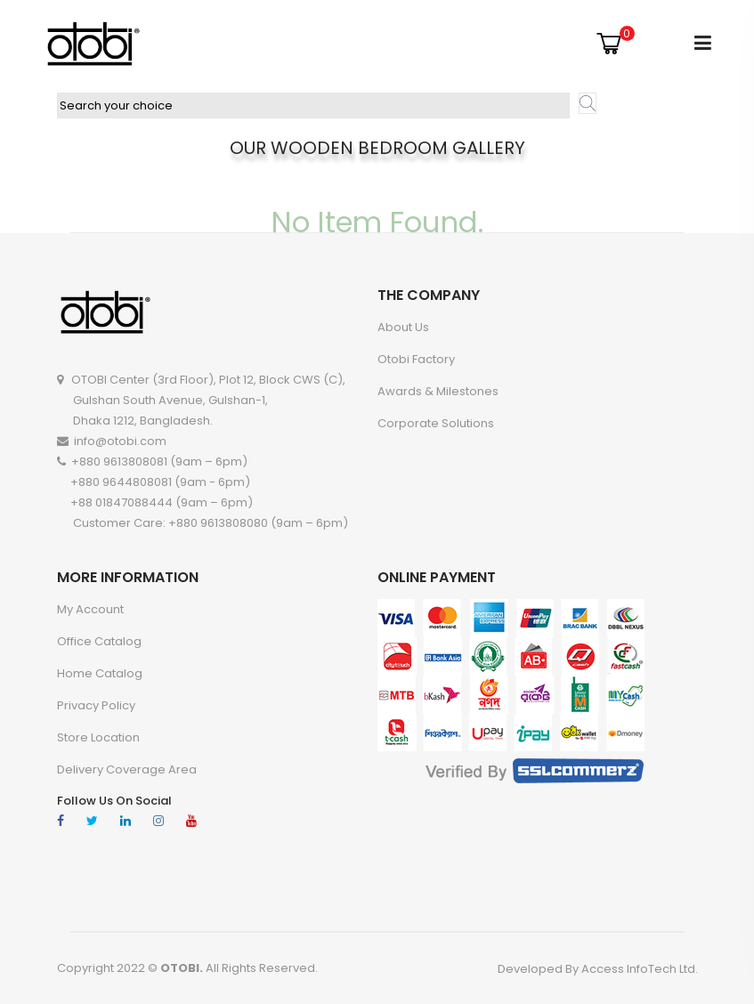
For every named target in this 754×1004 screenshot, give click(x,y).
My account (90, 609)
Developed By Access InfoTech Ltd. (598, 968)
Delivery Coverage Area (127, 769)
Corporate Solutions (435, 423)
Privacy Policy (96, 705)
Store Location (98, 737)
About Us (403, 327)
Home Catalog (99, 673)
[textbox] (313, 105)
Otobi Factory (416, 359)
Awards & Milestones (438, 391)
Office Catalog (99, 641)
